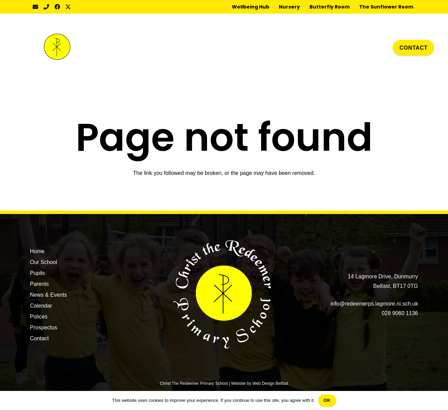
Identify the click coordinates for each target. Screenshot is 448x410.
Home (37, 251)
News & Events (48, 295)
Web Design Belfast (270, 383)
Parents (39, 284)
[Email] (35, 6)
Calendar (41, 306)
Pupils (37, 273)
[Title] (46, 6)
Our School (43, 262)
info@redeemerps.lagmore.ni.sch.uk (374, 304)
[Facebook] (57, 6)
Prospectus (43, 327)
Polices (39, 316)
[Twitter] (68, 6)
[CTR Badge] (57, 47)
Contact (39, 338)
